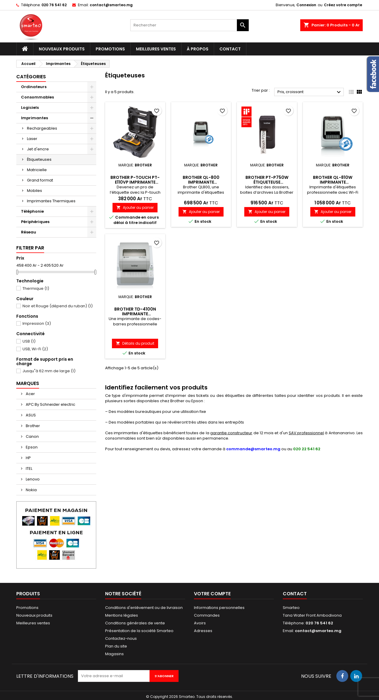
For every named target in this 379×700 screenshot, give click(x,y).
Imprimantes (34, 118)
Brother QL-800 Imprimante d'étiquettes (201, 182)
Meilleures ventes (156, 49)
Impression (33, 323)
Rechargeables (42, 128)
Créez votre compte (343, 4)
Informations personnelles (219, 607)
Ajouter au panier (135, 207)
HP (28, 458)
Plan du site (116, 646)
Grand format (40, 180)
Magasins (114, 654)
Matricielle (37, 170)
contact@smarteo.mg (111, 4)
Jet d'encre (38, 149)
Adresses (203, 631)
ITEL (28, 468)
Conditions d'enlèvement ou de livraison (144, 607)
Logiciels (30, 107)
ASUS (30, 415)
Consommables (37, 97)
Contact (230, 49)
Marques (27, 383)
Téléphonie (32, 211)
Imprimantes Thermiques (51, 201)
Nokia (31, 490)
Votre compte (212, 593)
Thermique (32, 288)
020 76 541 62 (54, 4)
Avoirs (200, 623)
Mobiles (34, 190)
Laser (32, 138)
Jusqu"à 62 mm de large (46, 371)
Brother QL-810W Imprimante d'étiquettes (332, 182)
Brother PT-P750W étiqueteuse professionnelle (266, 182)
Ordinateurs (33, 87)
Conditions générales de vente (135, 623)
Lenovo (32, 479)
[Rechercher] (189, 25)
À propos (197, 49)
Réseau (28, 232)
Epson (31, 447)
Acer (30, 394)
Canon (32, 436)
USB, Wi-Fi (32, 349)
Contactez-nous (121, 638)
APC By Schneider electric (50, 404)
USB (26, 341)
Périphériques (35, 222)
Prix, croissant (309, 92)
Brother (32, 426)
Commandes (207, 615)
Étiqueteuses (39, 159)
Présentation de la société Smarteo (139, 631)
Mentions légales (121, 615)
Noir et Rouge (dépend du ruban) (54, 306)
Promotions (110, 49)
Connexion (306, 4)
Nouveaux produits (62, 49)
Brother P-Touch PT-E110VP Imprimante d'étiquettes (135, 182)
